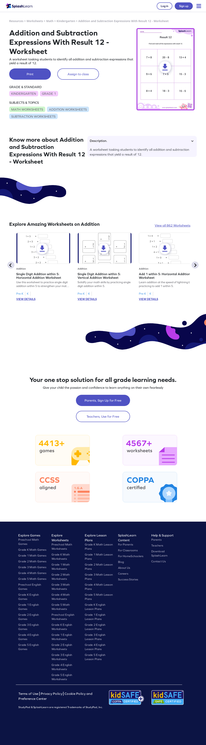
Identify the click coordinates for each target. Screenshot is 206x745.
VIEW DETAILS (25, 299)
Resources (16, 21)
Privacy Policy (51, 694)
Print (30, 74)
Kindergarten (66, 21)
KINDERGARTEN (23, 93)
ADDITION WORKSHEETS (68, 109)
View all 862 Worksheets (172, 225)
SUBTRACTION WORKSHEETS (33, 116)
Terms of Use (28, 694)
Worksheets (35, 21)
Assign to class (78, 74)
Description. (142, 140)
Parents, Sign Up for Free (103, 400)
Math (50, 21)
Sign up (183, 6)
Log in (164, 6)
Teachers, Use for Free (103, 416)
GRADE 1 (49, 93)
